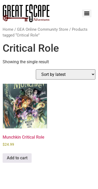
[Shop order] (65, 74)
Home (8, 29)
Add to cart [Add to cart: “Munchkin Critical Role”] (17, 157)
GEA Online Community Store (42, 29)
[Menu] (86, 13)
